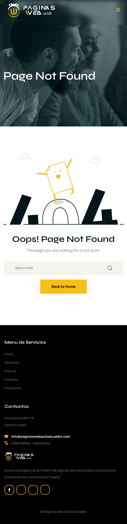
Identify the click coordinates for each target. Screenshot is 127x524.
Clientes (11, 379)
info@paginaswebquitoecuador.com (40, 436)
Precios (10, 371)
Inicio (8, 354)
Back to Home (63, 286)
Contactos (12, 388)
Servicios (11, 362)
